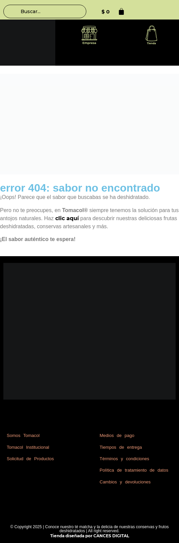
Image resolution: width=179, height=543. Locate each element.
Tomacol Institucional (28, 447)
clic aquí (67, 218)
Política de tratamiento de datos (134, 470)
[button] (89, 36)
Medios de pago (117, 435)
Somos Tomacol (23, 435)
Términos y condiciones (124, 458)
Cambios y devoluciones (125, 481)
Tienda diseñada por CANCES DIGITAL (89, 535)
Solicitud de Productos (30, 458)
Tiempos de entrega (121, 447)
